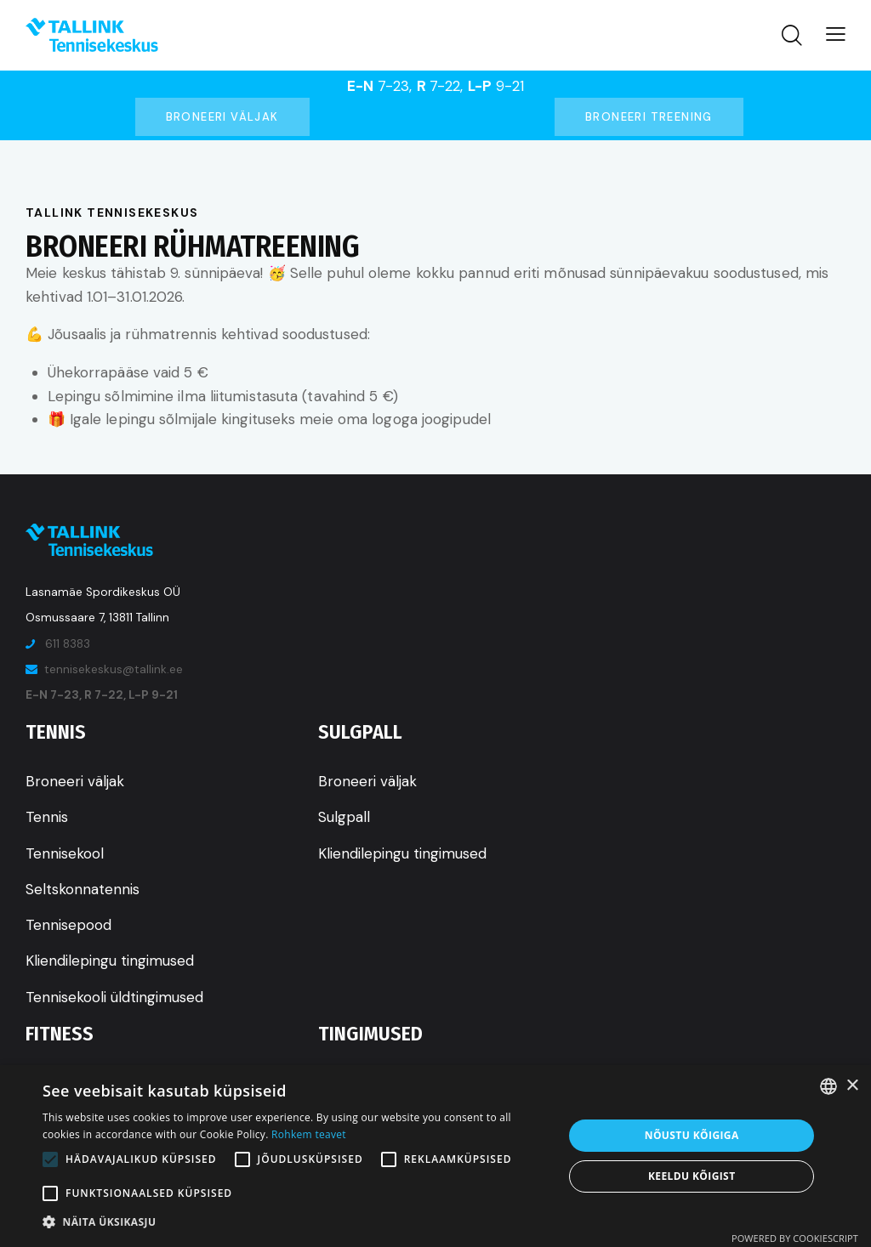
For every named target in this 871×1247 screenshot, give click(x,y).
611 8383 (67, 644)
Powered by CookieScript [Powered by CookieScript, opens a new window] (795, 1238)
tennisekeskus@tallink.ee (113, 669)
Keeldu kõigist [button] (692, 1176)
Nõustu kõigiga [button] (692, 1135)
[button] (295, 1222)
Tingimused (370, 1033)
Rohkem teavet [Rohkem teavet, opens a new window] (308, 1134)
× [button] (851, 1086)
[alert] (435, 1156)
